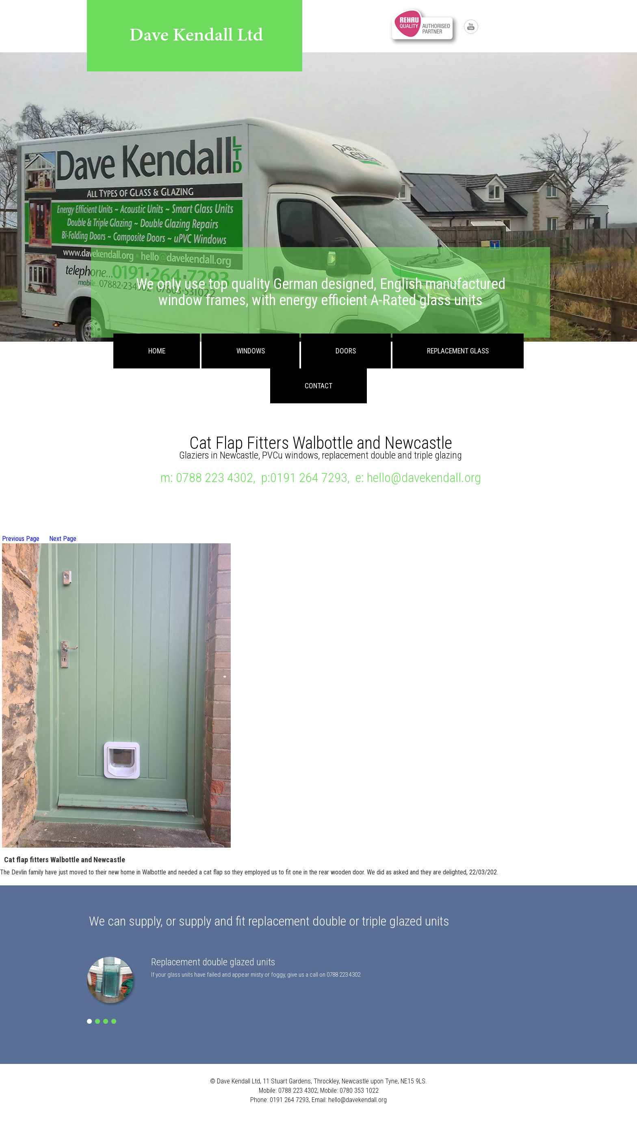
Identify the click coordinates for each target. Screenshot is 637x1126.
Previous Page (20, 539)
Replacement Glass (458, 351)
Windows (250, 351)
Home (156, 351)
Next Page (62, 539)
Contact (318, 386)
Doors (346, 351)
